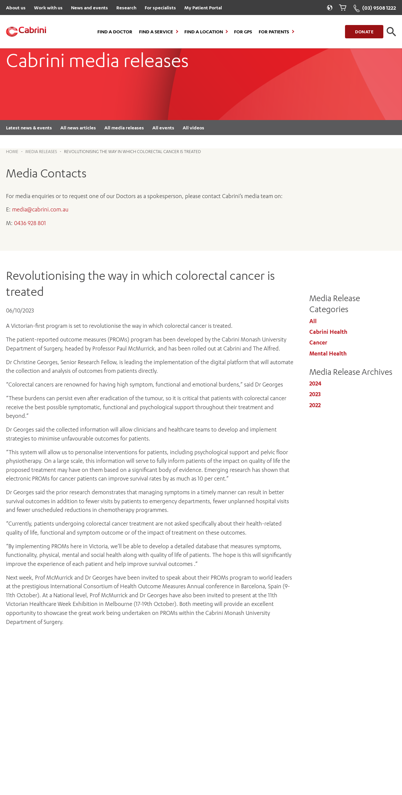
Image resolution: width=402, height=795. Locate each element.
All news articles (78, 127)
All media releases (124, 127)
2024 (315, 383)
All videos (193, 127)
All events (163, 127)
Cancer (318, 342)
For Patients (274, 31)
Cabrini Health (328, 331)
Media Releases (41, 151)
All (313, 321)
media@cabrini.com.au (40, 209)
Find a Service (156, 31)
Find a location (203, 31)
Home (12, 151)
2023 (315, 394)
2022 (315, 405)
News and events (89, 7)
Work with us (48, 7)
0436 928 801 (30, 223)
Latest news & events (29, 127)
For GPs (243, 31)
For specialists (160, 7)
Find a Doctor (114, 31)
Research (126, 7)
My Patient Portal (203, 7)
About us (16, 7)
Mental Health (328, 353)
